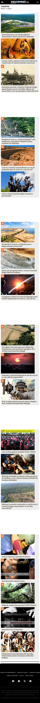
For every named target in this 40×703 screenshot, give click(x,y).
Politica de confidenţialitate (8, 672)
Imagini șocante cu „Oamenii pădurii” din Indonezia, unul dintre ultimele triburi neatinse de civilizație (18, 141)
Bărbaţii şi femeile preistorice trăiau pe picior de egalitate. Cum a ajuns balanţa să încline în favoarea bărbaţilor (20, 478)
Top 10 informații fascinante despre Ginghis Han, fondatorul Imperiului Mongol (19, 402)
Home (3, 9)
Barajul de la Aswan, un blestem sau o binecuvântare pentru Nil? (16, 245)
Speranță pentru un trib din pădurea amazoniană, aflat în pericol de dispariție (18, 36)
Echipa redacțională (12, 675)
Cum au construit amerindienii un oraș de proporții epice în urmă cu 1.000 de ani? (18, 169)
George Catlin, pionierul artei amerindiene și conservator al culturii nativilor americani (19, 62)
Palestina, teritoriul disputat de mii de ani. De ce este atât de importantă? (19, 376)
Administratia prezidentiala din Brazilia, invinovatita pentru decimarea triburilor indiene (18, 656)
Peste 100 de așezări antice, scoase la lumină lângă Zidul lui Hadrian (19, 272)
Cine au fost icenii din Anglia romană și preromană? (17, 195)
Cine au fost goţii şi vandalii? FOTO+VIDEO (18, 452)
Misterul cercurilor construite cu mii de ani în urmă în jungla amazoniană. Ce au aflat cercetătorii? (20, 506)
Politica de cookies (22, 672)
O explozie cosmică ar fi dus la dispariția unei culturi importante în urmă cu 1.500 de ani (19, 298)
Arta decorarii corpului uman (13, 581)
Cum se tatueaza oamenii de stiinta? (16, 557)
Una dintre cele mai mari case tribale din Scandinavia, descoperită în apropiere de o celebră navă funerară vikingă (18, 349)
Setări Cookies (29, 675)
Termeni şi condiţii (34, 672)
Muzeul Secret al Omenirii (12, 630)
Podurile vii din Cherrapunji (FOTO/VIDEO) (19, 605)
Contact (21, 675)
